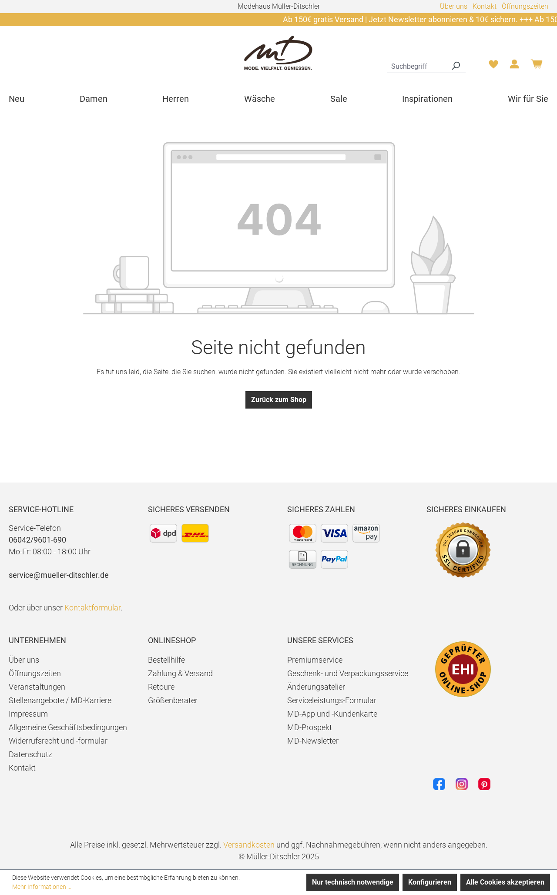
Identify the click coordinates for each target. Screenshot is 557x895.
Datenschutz (30, 754)
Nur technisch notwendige (352, 882)
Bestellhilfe (166, 659)
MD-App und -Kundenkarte (332, 713)
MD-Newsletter (313, 740)
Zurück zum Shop (278, 400)
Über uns (453, 6)
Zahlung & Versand (180, 673)
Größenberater (173, 700)
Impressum (28, 713)
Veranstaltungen (37, 686)
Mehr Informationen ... (41, 886)
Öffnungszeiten (525, 6)
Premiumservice (314, 659)
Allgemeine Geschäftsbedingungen (68, 727)
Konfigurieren (429, 882)
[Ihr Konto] (514, 66)
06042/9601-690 (37, 539)
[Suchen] (456, 65)
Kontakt (485, 6)
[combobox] (416, 65)
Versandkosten (249, 844)
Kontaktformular (92, 607)
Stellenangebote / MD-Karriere (60, 700)
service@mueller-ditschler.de (59, 575)
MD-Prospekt (309, 727)
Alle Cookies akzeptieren (505, 882)
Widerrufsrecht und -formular (58, 740)
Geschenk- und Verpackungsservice (347, 673)
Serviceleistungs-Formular (331, 700)
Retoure (161, 686)
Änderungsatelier (316, 686)
